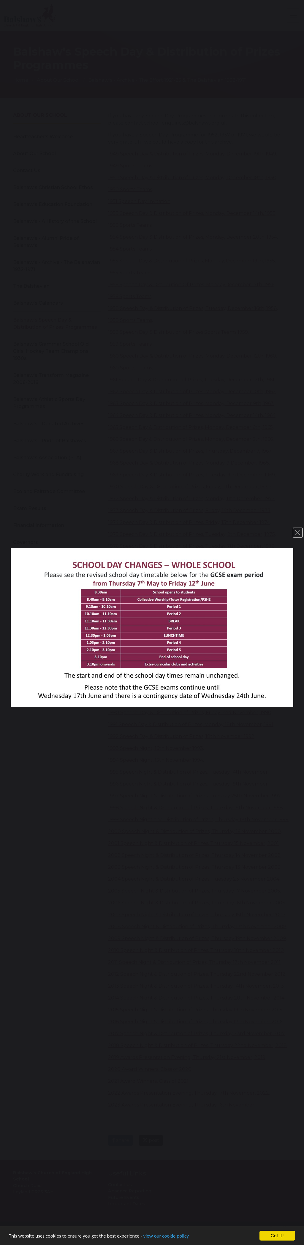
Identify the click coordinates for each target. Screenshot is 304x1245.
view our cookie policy (166, 1236)
